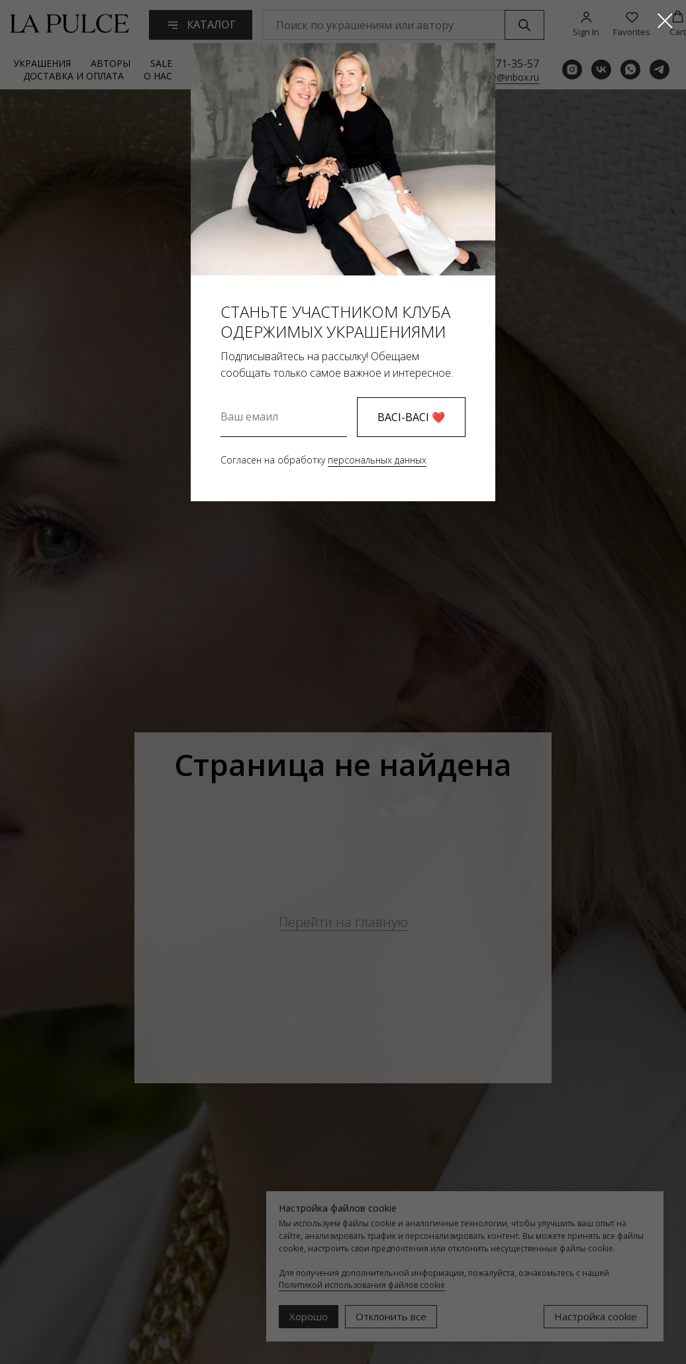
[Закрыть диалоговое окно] (665, 21)
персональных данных (377, 460)
